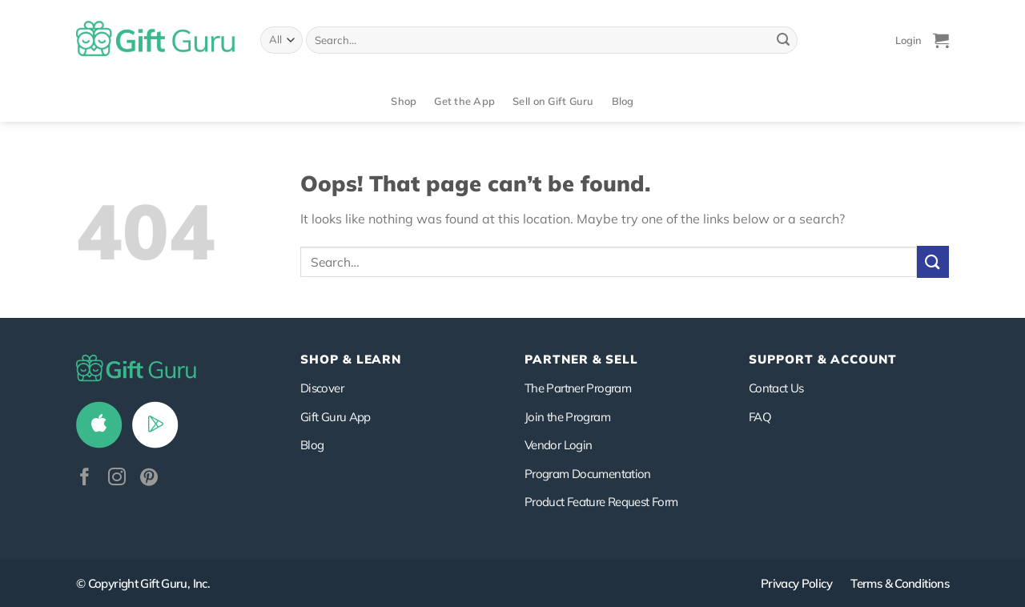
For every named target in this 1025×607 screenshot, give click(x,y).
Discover (322, 388)
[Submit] (783, 40)
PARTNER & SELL (581, 359)
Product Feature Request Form (601, 501)
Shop (403, 100)
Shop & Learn (350, 359)
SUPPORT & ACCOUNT (823, 359)
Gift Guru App (335, 416)
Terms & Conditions (899, 583)
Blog (623, 100)
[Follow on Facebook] (85, 478)
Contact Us (776, 388)
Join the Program (567, 416)
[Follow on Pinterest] (149, 478)
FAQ (760, 416)
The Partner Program (578, 388)
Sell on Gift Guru (552, 100)
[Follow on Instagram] (117, 478)
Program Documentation (588, 473)
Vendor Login (558, 444)
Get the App (464, 100)
